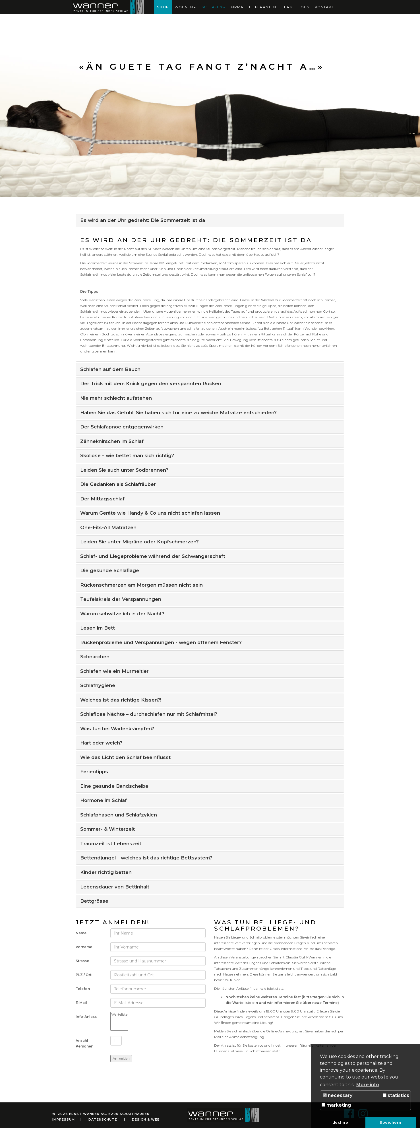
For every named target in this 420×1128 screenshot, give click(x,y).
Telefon (83, 989)
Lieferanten (262, 7)
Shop (163, 7)
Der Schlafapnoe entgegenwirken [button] (122, 427)
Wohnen (185, 7)
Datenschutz (102, 1119)
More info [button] (367, 1084)
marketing (336, 1105)
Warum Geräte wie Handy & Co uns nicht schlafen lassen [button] (150, 513)
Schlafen (213, 7)
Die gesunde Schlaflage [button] (109, 570)
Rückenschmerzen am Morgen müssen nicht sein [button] (141, 585)
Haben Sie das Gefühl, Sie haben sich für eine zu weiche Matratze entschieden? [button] (178, 412)
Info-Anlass (86, 1016)
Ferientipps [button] (94, 771)
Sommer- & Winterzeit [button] (107, 829)
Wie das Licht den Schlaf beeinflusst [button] (125, 757)
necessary (337, 1095)
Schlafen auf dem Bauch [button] (110, 369)
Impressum (63, 1119)
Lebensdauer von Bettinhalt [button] (114, 887)
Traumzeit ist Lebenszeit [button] (110, 843)
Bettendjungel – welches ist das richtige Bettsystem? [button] (146, 858)
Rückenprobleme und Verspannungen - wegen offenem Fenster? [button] (161, 642)
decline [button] (340, 1122)
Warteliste (119, 1014)
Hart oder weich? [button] (101, 743)
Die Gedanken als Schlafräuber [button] (118, 484)
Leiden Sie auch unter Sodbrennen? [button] (124, 470)
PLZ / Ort (84, 975)
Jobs (304, 7)
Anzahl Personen (84, 1043)
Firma (237, 7)
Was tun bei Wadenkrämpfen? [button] (117, 728)
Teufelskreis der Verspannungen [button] (120, 599)
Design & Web (146, 1119)
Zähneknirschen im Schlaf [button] (112, 441)
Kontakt (324, 7)
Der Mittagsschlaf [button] (102, 499)
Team (287, 7)
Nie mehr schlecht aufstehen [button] (116, 398)
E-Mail (81, 1003)
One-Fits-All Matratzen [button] (108, 527)
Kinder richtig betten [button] (106, 872)
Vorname (84, 947)
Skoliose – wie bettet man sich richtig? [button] (127, 455)
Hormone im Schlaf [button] (103, 800)
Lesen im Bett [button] (97, 628)
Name (81, 933)
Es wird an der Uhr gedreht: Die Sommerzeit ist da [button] (142, 220)
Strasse (82, 961)
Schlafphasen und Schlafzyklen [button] (118, 815)
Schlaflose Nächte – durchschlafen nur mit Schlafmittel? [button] (148, 714)
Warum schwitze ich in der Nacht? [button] (122, 613)
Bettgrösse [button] (94, 901)
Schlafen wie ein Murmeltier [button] (114, 671)
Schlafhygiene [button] (97, 685)
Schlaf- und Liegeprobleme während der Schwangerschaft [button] (152, 556)
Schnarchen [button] (94, 656)
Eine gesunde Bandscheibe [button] (114, 786)
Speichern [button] (391, 1122)
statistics (396, 1095)
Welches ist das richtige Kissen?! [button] (120, 700)
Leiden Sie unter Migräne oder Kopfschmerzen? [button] (139, 542)
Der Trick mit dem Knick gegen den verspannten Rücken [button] (150, 383)
